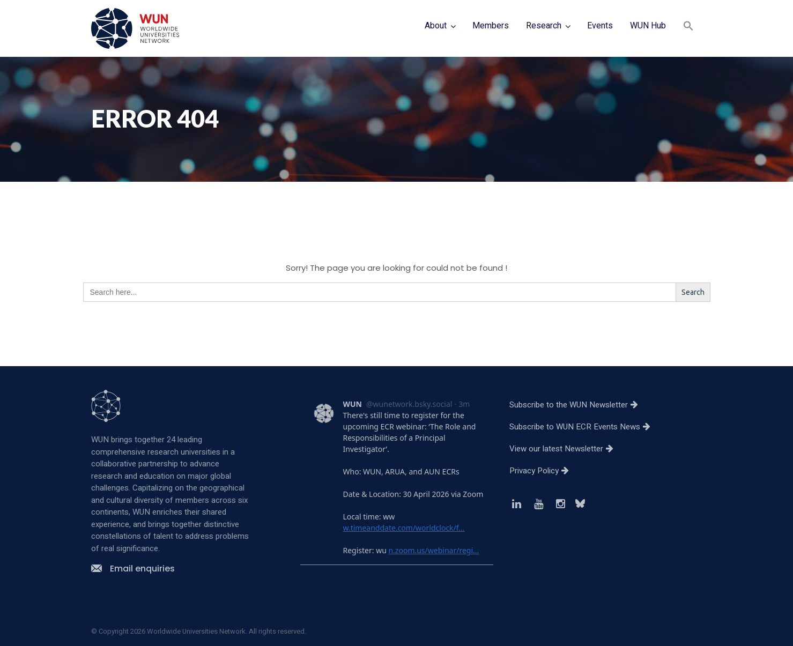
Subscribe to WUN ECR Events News (583, 427)
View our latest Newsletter (565, 449)
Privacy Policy (543, 471)
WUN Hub (648, 25)
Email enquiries (133, 568)
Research (543, 25)
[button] (688, 27)
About (436, 25)
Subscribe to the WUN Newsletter (577, 405)
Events (600, 25)
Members (490, 25)
